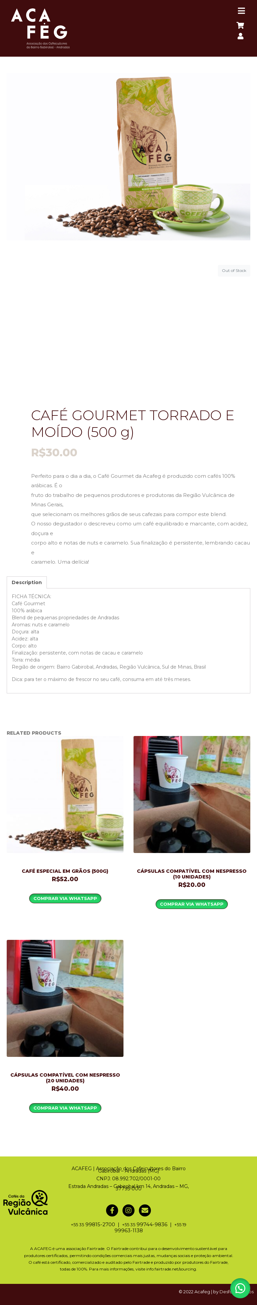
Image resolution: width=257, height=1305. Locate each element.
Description (27, 582)
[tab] (27, 582)
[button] (240, 1288)
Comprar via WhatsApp (65, 898)
